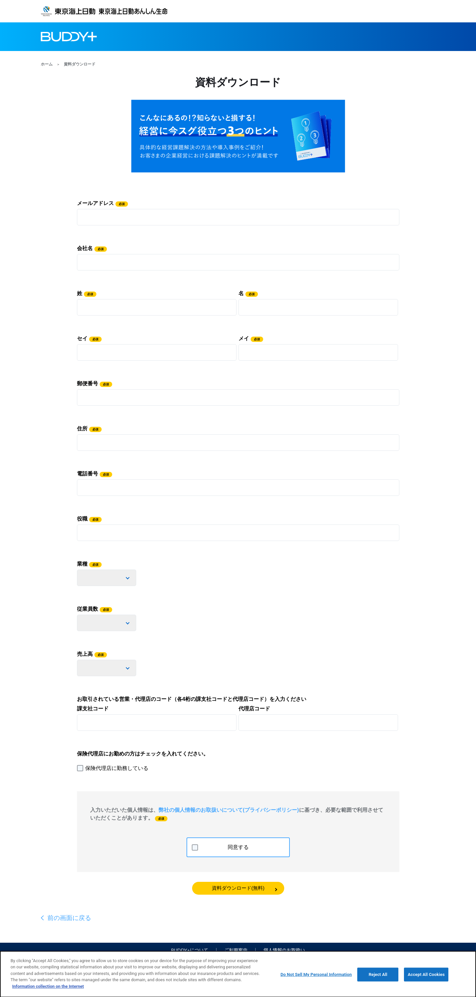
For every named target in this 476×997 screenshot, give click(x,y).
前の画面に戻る (69, 918)
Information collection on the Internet (48, 989)
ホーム (47, 64)
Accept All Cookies (426, 977)
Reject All (378, 977)
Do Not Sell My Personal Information (316, 977)
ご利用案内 (235, 950)
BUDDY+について (189, 950)
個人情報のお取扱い (284, 950)
